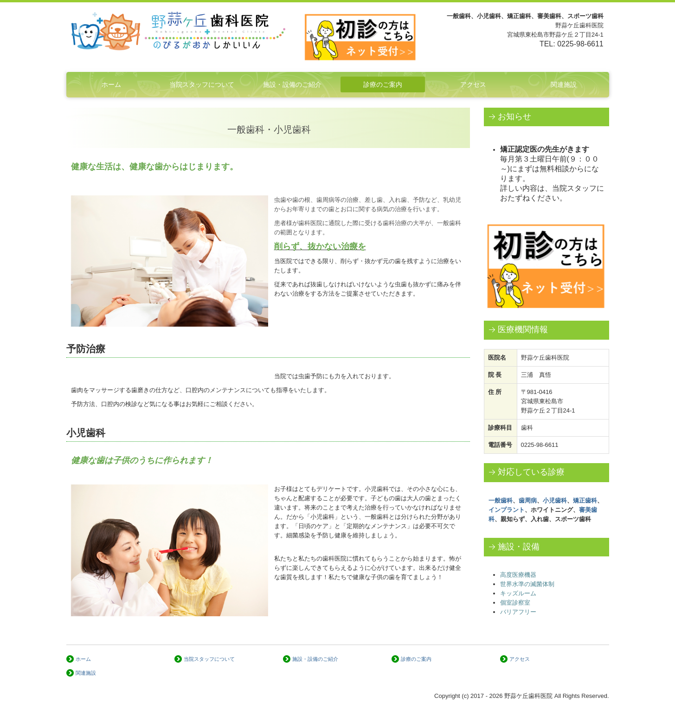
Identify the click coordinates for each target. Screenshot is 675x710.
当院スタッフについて (201, 84)
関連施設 (564, 84)
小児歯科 (555, 500)
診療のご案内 (382, 84)
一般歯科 (501, 500)
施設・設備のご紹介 (292, 84)
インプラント (507, 509)
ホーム (111, 84)
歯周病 (528, 500)
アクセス (473, 84)
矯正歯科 (585, 500)
